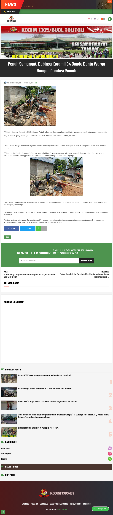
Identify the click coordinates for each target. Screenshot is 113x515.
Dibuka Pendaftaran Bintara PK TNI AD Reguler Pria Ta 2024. (38, 428)
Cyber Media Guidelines (59, 504)
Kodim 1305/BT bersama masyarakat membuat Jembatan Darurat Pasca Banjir (44, 375)
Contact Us (44, 504)
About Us (34, 504)
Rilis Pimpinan (6, 454)
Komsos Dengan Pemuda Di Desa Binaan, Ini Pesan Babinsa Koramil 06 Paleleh (45, 388)
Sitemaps (25, 504)
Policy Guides (75, 504)
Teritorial (4, 459)
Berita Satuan (5, 448)
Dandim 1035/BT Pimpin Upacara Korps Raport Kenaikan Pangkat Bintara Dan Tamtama (47, 401)
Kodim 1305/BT (62, 509)
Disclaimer (87, 504)
